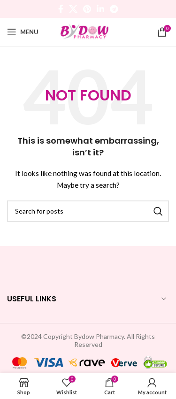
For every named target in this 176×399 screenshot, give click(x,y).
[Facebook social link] (60, 9)
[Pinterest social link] (87, 9)
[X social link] (73, 9)
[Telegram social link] (114, 9)
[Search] (88, 211)
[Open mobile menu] (22, 32)
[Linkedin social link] (100, 9)
